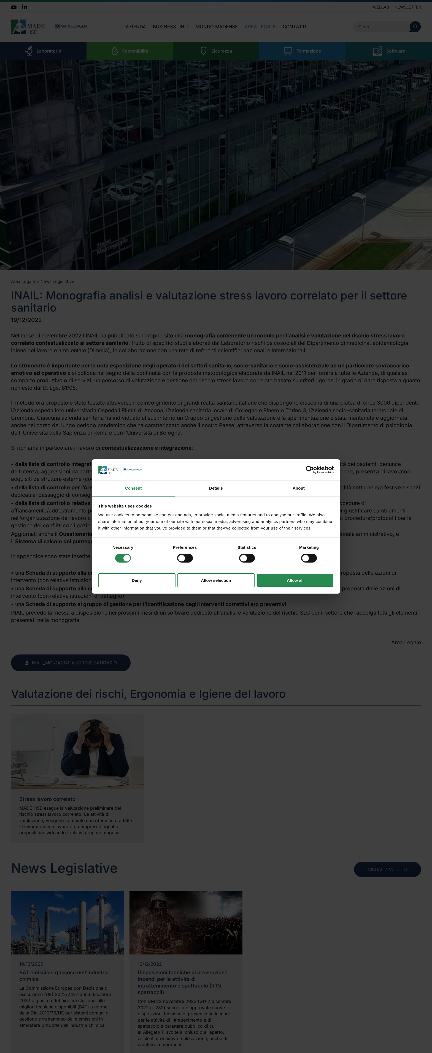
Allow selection (216, 580)
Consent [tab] (133, 488)
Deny (137, 580)
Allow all (295, 580)
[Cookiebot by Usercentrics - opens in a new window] (310, 470)
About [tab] (299, 488)
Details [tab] (216, 488)
